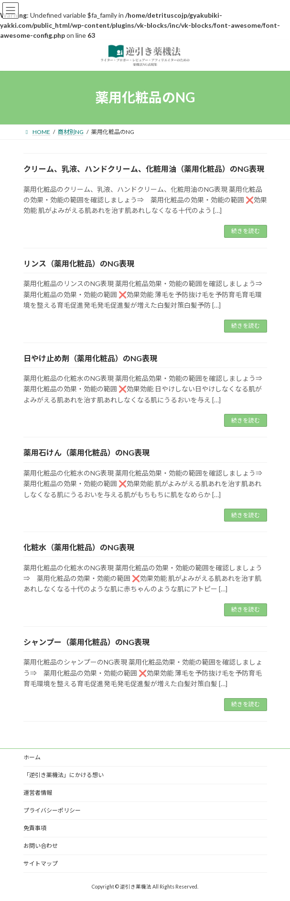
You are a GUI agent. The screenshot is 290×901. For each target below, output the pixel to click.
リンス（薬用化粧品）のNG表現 (78, 263)
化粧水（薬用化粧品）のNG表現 (78, 547)
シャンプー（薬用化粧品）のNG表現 (86, 641)
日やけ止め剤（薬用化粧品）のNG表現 (90, 358)
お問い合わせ (40, 845)
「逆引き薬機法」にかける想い (63, 775)
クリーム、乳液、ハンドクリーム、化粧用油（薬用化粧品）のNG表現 (143, 168)
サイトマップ (40, 863)
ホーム (32, 757)
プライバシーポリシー (52, 810)
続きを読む (245, 230)
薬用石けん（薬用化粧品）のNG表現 (86, 452)
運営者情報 (37, 792)
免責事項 (34, 828)
